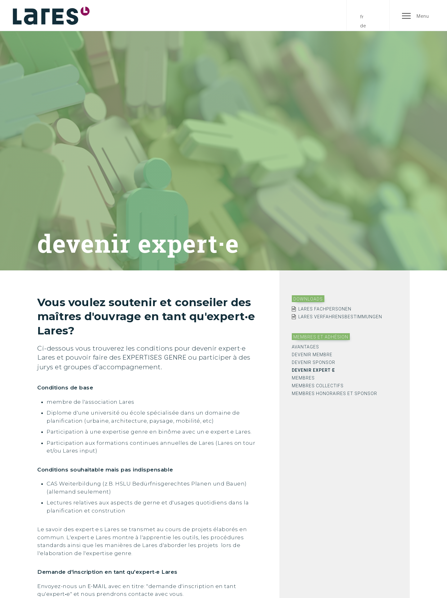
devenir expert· (313, 370)
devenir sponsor (313, 362)
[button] (415, 15)
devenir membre (312, 354)
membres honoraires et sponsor (334, 393)
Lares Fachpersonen (324, 308)
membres (303, 377)
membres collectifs (318, 385)
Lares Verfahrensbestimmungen (340, 316)
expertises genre (155, 357)
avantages (305, 346)
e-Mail (97, 586)
